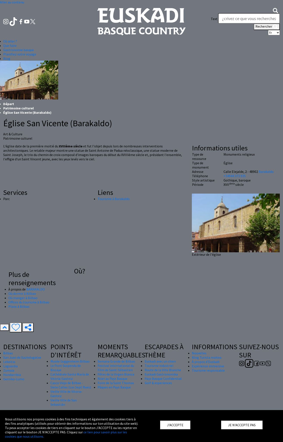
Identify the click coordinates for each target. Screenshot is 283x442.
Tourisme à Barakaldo (114, 199)
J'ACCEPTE (175, 425)
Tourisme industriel (159, 365)
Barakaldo (266, 171)
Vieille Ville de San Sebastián (63, 402)
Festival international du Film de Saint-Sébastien (116, 367)
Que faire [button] (10, 45)
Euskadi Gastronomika (161, 374)
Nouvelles (199, 353)
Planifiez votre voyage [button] (19, 54)
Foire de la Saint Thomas (116, 383)
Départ (8, 104)
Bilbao (8, 353)
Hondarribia (12, 375)
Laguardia (10, 366)
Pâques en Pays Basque (114, 387)
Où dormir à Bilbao (22, 293)
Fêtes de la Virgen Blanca (116, 374)
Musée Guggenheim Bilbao (70, 361)
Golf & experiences (158, 383)
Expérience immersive (208, 366)
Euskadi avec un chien (160, 361)
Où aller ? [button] (10, 41)
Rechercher (266, 26)
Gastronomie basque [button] (18, 50)
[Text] (249, 18)
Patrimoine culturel (18, 108)
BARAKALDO (35, 289)
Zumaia (8, 370)
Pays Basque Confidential (163, 378)
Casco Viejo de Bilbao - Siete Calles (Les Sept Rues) (70, 385)
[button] (275, 10)
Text (214, 19)
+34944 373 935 (235, 176)
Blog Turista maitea (206, 357)
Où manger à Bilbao (23, 298)
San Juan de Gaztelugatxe (22, 357)
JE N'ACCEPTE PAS (242, 425)
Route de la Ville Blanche (163, 370)
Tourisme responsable (208, 370)
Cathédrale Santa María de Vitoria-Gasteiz (69, 376)
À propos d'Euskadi (205, 362)
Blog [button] (6, 58)
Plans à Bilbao (19, 306)
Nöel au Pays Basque (112, 378)
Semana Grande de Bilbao (116, 361)
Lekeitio (9, 362)
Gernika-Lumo (13, 379)
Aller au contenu (12, 2)
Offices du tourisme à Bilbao (28, 302)
